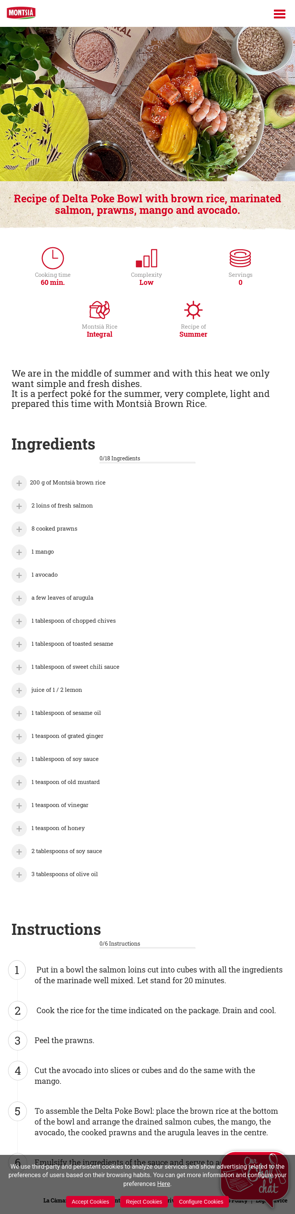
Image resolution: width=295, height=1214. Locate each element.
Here (163, 1184)
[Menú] (279, 14)
